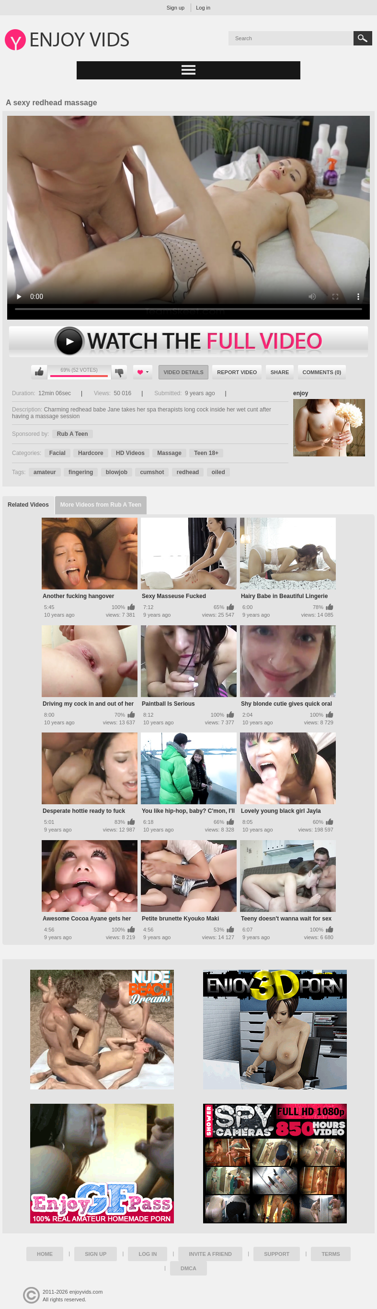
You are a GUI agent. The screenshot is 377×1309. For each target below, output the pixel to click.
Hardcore (90, 453)
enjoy (300, 393)
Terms (330, 1254)
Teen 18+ (206, 453)
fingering (81, 472)
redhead (188, 472)
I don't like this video (119, 372)
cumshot (152, 472)
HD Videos (130, 453)
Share (280, 372)
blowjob (116, 472)
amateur (45, 472)
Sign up (175, 8)
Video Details (183, 372)
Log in (203, 8)
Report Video (237, 372)
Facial (57, 453)
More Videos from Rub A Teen (100, 504)
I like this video (39, 372)
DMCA (188, 1268)
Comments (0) (322, 372)
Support (276, 1254)
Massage (169, 453)
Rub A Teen (72, 434)
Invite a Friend (210, 1254)
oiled (218, 472)
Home (45, 1254)
